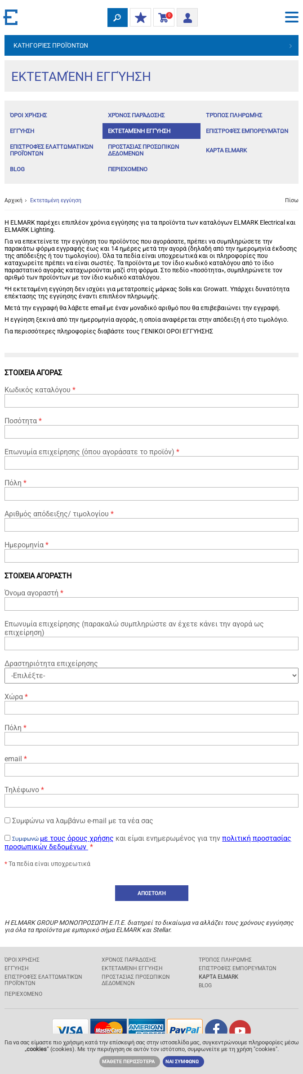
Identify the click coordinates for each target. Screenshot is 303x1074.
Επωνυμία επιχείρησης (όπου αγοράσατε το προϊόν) (151, 459)
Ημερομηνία (151, 552)
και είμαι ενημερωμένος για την (147, 842)
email (151, 765)
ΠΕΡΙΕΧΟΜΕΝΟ (127, 169)
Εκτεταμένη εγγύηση (139, 131)
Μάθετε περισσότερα (128, 1062)
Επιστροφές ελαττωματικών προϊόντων (51, 150)
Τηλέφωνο (151, 797)
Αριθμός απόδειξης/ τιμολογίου (151, 521)
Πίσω (292, 200)
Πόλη (151, 490)
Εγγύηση (22, 131)
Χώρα (151, 703)
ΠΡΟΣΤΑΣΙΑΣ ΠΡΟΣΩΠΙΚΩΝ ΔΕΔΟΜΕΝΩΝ (143, 150)
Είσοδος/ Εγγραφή (184, 16)
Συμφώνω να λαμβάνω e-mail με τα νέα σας (78, 821)
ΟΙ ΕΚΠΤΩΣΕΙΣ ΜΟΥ (138, 18)
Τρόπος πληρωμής (234, 115)
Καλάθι (162, 18)
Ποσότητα (151, 428)
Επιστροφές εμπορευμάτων (247, 131)
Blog (17, 169)
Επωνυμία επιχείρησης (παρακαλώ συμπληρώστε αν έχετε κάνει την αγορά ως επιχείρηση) (151, 635)
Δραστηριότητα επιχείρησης (151, 671)
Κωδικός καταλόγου (151, 397)
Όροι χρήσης (28, 115)
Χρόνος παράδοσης (136, 115)
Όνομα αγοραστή (151, 600)
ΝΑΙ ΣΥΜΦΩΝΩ (182, 1062)
